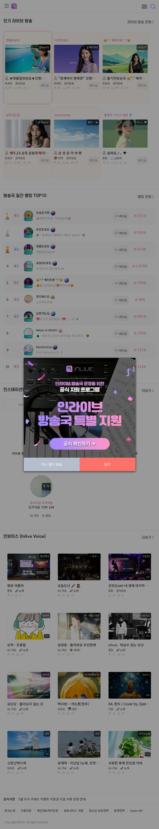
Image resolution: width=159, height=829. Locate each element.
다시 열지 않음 (51, 464)
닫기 (107, 464)
